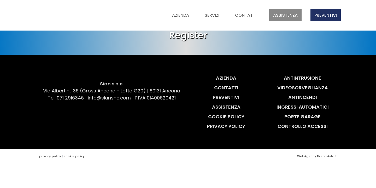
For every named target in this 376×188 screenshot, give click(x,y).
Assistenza (285, 15)
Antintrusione (302, 78)
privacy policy (50, 156)
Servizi (212, 15)
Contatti (245, 15)
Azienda (180, 15)
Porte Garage (302, 116)
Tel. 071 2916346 (66, 98)
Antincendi (302, 97)
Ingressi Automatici (303, 107)
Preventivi (325, 15)
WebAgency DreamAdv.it (317, 156)
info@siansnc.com (109, 98)
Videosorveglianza (302, 87)
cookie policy (74, 156)
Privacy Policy (226, 126)
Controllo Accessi (303, 126)
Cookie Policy (226, 116)
